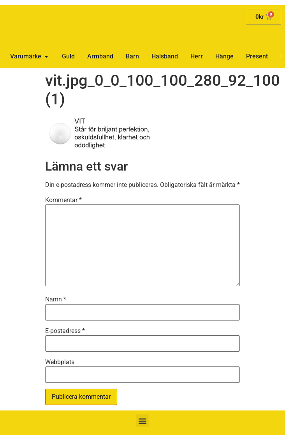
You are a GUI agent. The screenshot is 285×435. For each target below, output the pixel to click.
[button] (142, 420)
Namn (55, 299)
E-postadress (65, 331)
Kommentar (63, 200)
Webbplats (59, 362)
